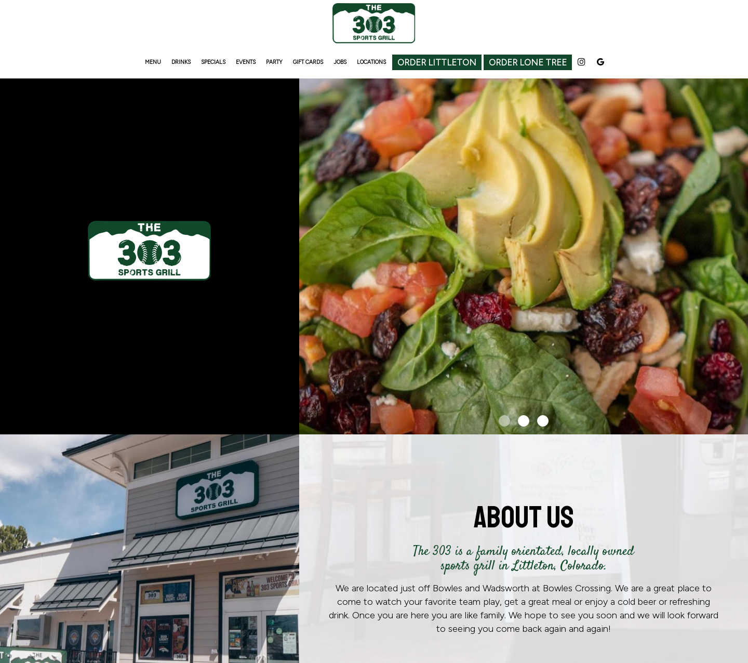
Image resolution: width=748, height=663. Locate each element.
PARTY (274, 62)
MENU (153, 62)
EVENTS (246, 62)
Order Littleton (436, 62)
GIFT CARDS (308, 62)
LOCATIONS (371, 62)
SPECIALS (213, 62)
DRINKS (181, 62)
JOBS (339, 62)
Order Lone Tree (528, 62)
